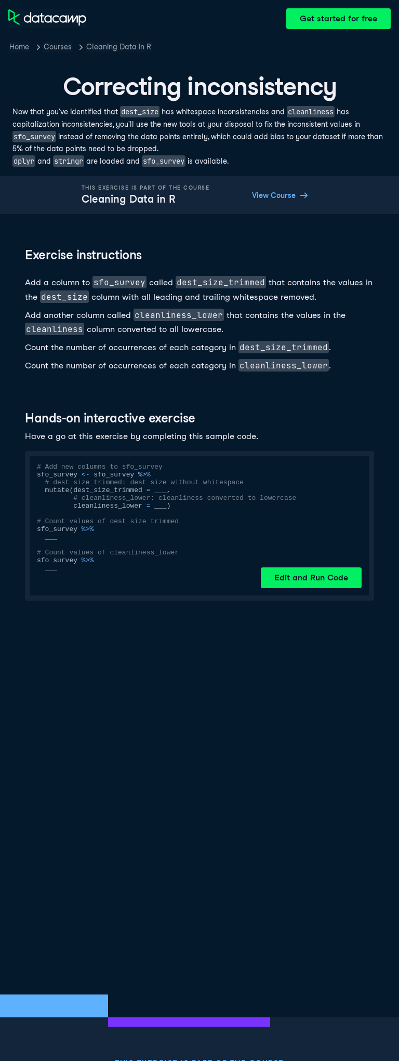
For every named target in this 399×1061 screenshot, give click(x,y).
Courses (58, 47)
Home (19, 47)
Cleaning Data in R (118, 47)
